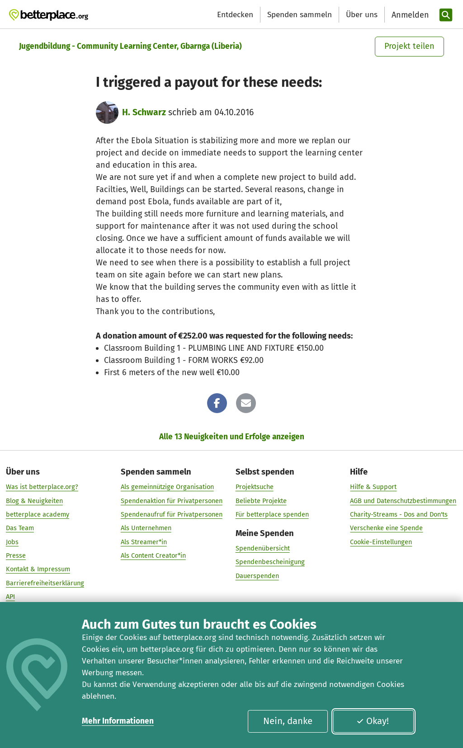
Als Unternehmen (146, 528)
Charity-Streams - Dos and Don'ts (399, 514)
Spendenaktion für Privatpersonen (171, 501)
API (10, 597)
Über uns (362, 14)
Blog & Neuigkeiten (34, 501)
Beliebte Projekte (261, 501)
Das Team (20, 528)
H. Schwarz (144, 112)
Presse (16, 555)
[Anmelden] (409, 15)
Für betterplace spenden (272, 514)
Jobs (12, 542)
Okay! (372, 720)
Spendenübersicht (263, 548)
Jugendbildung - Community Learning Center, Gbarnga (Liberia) (130, 46)
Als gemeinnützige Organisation (167, 487)
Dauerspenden (257, 576)
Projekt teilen (409, 46)
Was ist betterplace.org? (42, 487)
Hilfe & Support (373, 487)
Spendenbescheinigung (270, 562)
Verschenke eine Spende (386, 528)
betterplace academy (37, 514)
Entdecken (235, 14)
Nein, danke (287, 720)
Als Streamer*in (144, 542)
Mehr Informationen (118, 721)
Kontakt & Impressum (38, 569)
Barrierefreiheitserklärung (45, 583)
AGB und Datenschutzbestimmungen (403, 501)
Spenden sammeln (299, 14)
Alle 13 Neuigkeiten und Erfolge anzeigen (231, 437)
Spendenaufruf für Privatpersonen (171, 514)
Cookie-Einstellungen (381, 542)
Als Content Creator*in (153, 555)
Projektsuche (255, 487)
